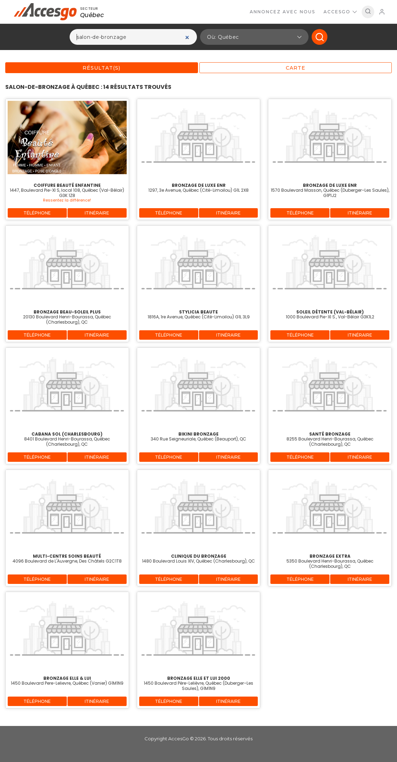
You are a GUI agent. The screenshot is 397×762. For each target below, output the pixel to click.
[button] (254, 37)
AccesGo (340, 11)
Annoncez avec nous (282, 11)
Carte (295, 68)
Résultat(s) (101, 68)
